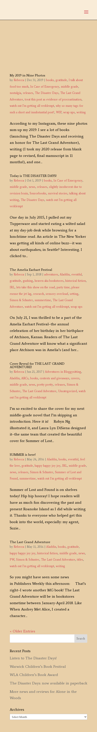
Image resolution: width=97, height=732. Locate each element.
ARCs (25, 378)
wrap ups (69, 112)
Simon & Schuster (21, 300)
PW (12, 559)
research (38, 294)
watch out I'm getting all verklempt (32, 106)
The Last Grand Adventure (39, 391)
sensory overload (57, 294)
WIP (58, 112)
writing (81, 112)
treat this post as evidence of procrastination (53, 99)
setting (74, 294)
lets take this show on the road (35, 287)
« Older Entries (22, 631)
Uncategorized (67, 391)
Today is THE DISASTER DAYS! (33, 176)
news (32, 187)
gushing (28, 281)
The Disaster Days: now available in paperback (48, 683)
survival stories (57, 193)
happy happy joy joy (47, 466)
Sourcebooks (38, 193)
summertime (43, 300)
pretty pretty (45, 384)
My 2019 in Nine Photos (27, 75)
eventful (76, 274)
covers (75, 378)
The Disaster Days (47, 93)
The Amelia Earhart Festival (31, 270)
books (50, 80)
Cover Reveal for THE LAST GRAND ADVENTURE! (37, 365)
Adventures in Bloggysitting (63, 372)
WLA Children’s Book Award (34, 674)
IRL (12, 287)
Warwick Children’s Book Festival (38, 666)
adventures (51, 274)
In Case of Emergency (44, 86)
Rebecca (19, 80)
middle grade (69, 86)
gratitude (61, 80)
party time (63, 287)
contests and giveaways (54, 378)
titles (80, 559)
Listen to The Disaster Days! (33, 658)
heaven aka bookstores (49, 281)
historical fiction (75, 281)
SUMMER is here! (23, 455)
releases (28, 93)
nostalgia (15, 93)
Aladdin (65, 274)
